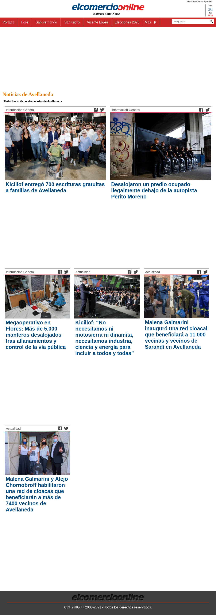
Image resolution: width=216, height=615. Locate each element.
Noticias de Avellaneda (28, 94)
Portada (8, 22)
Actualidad (83, 272)
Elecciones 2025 (127, 22)
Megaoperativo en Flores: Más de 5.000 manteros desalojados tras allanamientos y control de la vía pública (36, 335)
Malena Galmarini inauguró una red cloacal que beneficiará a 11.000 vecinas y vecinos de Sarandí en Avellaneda (176, 334)
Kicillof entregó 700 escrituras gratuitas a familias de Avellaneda (55, 187)
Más (151, 22)
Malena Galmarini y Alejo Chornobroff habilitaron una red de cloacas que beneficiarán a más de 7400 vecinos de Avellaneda (37, 494)
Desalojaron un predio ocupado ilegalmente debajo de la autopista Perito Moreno (154, 190)
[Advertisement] (108, 58)
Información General (20, 110)
